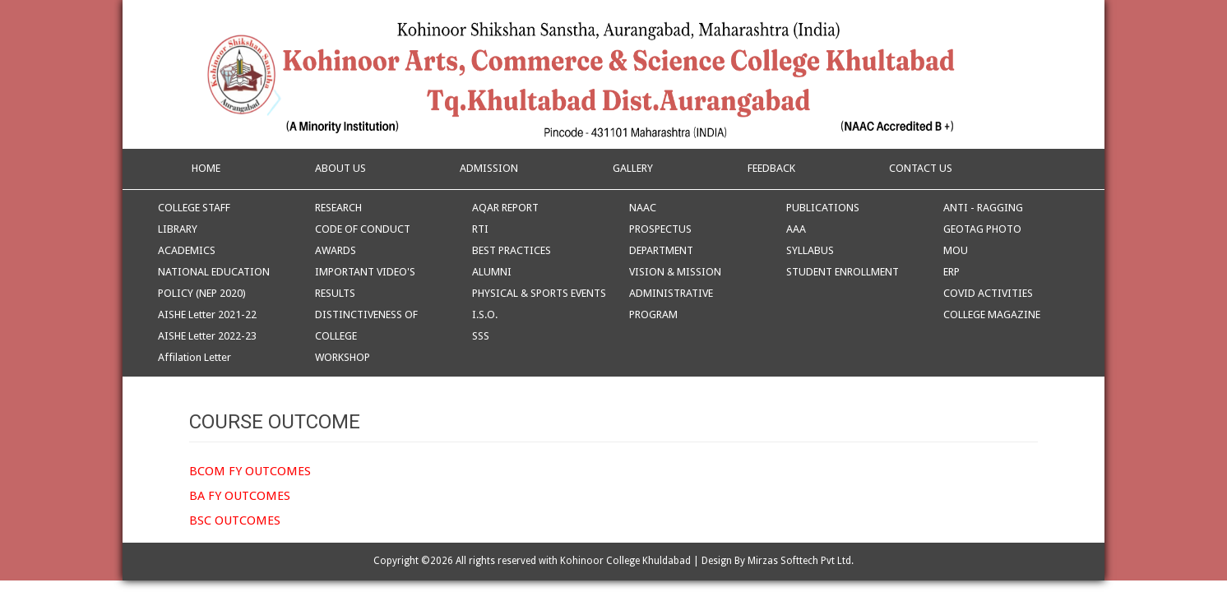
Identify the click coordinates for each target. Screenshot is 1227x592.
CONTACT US (920, 168)
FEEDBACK (771, 168)
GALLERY (633, 168)
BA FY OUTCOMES (239, 495)
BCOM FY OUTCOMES (250, 471)
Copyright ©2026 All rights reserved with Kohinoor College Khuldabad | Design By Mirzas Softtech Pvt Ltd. (613, 561)
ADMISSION (489, 168)
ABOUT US (340, 168)
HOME (204, 168)
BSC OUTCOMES (234, 520)
